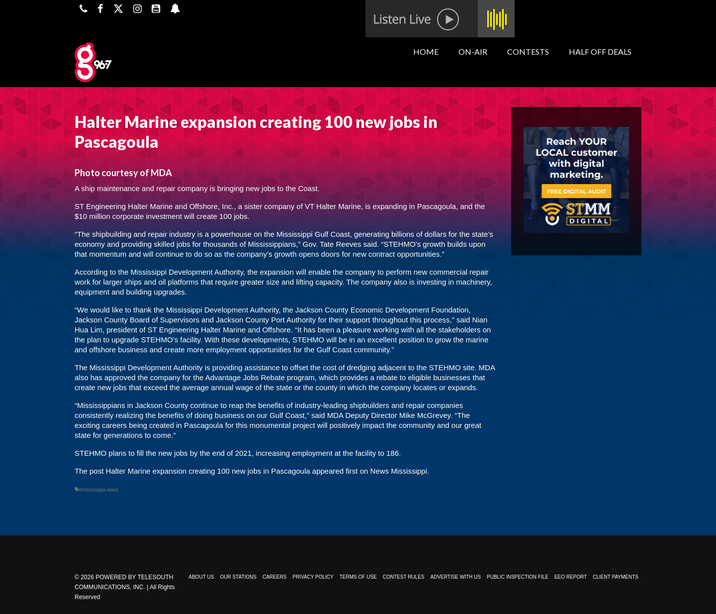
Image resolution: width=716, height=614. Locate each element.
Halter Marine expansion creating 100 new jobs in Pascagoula (208, 471)
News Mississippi (398, 471)
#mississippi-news (99, 490)
